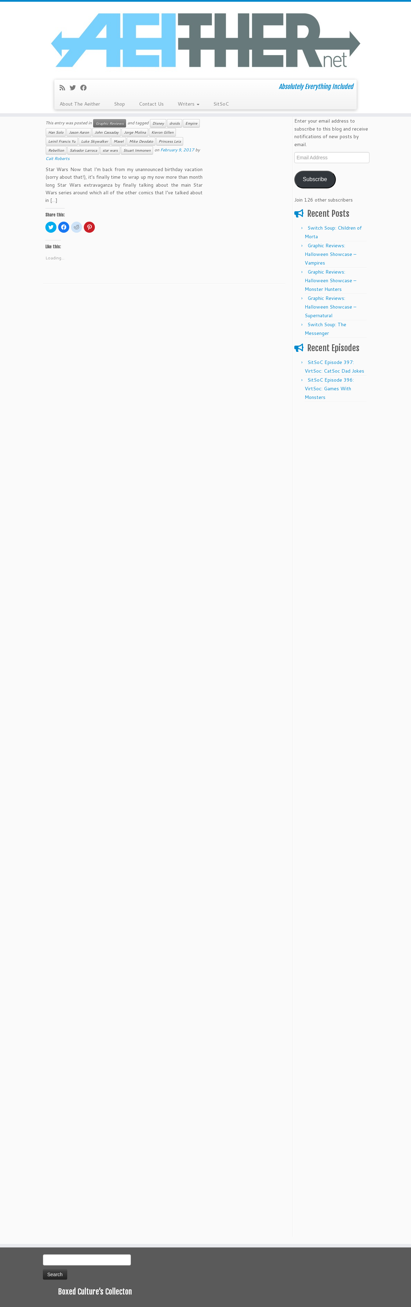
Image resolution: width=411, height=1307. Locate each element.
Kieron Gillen (162, 132)
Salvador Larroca (83, 150)
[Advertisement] (331, 510)
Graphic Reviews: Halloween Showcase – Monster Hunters (330, 280)
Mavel (119, 141)
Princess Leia (170, 141)
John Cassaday (106, 132)
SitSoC (221, 103)
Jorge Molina (135, 132)
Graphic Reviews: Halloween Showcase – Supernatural (330, 307)
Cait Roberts (57, 158)
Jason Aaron (79, 132)
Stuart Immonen (137, 150)
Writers (188, 103)
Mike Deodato (141, 141)
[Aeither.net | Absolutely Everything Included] (205, 39)
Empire (191, 123)
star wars (110, 150)
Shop (119, 103)
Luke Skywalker (94, 141)
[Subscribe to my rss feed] (65, 87)
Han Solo (55, 132)
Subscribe (315, 179)
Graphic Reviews (110, 123)
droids (174, 123)
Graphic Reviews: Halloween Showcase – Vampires (330, 254)
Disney (158, 123)
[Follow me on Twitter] (75, 87)
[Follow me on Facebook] (85, 87)
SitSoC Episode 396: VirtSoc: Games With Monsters (329, 388)
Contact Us (151, 103)
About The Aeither (80, 103)
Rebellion (56, 150)
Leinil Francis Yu (61, 141)
